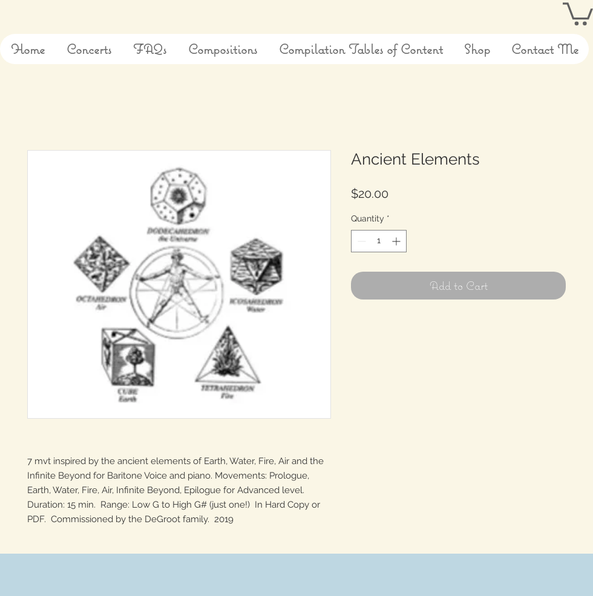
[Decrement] (360, 241)
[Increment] (397, 241)
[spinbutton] (379, 241)
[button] (578, 12)
